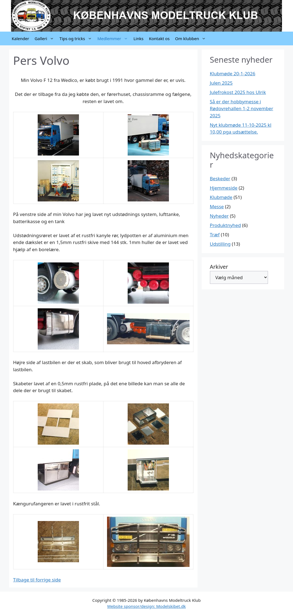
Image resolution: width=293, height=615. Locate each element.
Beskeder (220, 178)
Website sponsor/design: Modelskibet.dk (146, 606)
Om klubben (192, 38)
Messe (217, 206)
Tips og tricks (77, 38)
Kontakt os (159, 38)
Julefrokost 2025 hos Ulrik (238, 92)
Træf (215, 234)
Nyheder (219, 216)
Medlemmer (114, 38)
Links (138, 38)
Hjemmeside (224, 188)
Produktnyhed (225, 225)
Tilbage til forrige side (37, 580)
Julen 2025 (221, 83)
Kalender (20, 38)
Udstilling (220, 244)
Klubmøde (221, 197)
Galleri (46, 38)
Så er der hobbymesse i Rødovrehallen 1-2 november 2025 (241, 108)
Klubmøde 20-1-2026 (233, 73)
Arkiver (219, 266)
